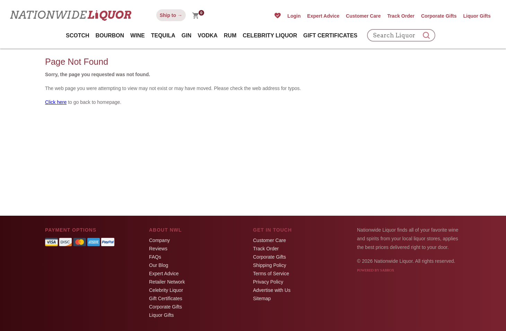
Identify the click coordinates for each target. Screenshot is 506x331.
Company (159, 240)
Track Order (401, 16)
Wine (137, 35)
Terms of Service (271, 273)
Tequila (163, 35)
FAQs (155, 256)
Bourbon (109, 35)
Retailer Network (167, 281)
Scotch (77, 35)
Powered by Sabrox (375, 270)
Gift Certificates (330, 35)
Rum (230, 35)
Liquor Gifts (476, 16)
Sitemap (262, 298)
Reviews (158, 248)
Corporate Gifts (439, 16)
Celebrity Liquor (270, 35)
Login (293, 16)
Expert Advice (323, 16)
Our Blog (158, 265)
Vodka (208, 35)
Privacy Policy (268, 281)
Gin (186, 35)
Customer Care (363, 16)
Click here (56, 102)
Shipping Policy (269, 265)
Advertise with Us (271, 290)
